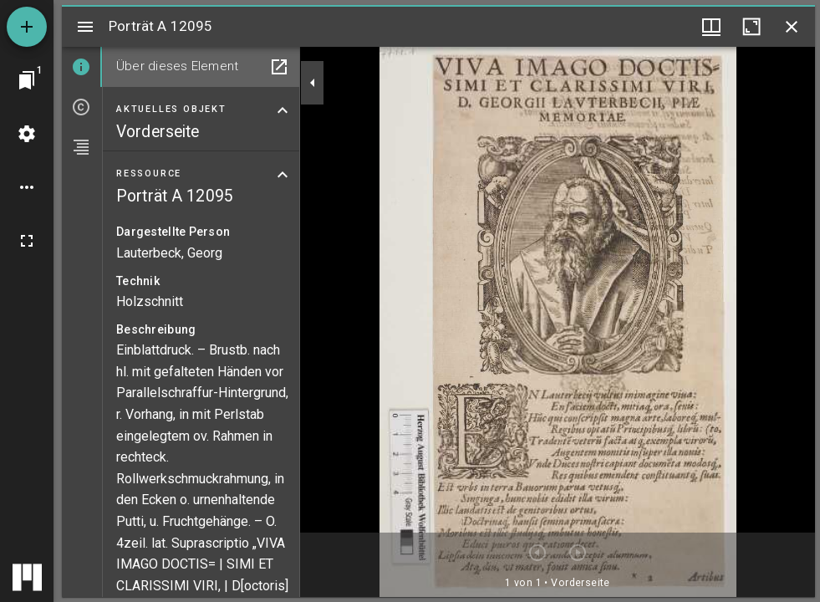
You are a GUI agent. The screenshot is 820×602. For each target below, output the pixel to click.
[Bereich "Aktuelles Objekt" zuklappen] (282, 110)
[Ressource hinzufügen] (27, 27)
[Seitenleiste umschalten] (85, 27)
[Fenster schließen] (792, 27)
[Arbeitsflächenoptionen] (27, 187)
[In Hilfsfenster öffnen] (279, 67)
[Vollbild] (27, 241)
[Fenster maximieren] (751, 27)
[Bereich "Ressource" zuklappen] (282, 175)
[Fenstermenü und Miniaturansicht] (711, 27)
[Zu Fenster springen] (27, 80)
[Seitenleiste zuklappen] (313, 83)
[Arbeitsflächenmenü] (27, 134)
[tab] (82, 67)
